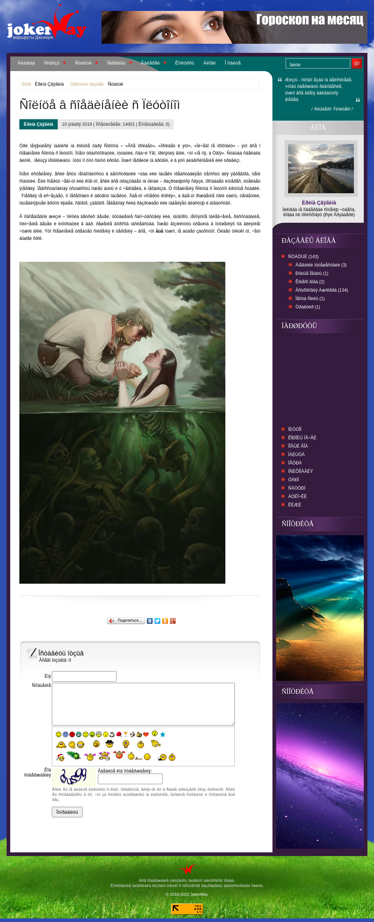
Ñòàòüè (83, 63)
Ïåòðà (295, 463)
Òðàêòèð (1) (307, 307)
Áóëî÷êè (297, 496)
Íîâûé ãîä (298, 446)
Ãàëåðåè (150, 63)
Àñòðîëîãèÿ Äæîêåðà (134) (321, 290)
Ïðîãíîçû (52, 63)
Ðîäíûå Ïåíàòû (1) (311, 273)
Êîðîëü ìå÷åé (302, 437)
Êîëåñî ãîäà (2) (309, 281)
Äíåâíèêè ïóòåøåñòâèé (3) (321, 265)
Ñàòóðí (296, 488)
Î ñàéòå (233, 63)
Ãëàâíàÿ (26, 63)
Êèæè (294, 504)
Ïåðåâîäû (116, 63)
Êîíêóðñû (184, 63)
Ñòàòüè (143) (303, 256)
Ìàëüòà (296, 454)
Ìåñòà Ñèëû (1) (310, 298)
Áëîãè (209, 63)
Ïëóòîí (295, 429)
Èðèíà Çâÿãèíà (49, 84)
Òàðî (293, 479)
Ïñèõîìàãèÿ (300, 471)
